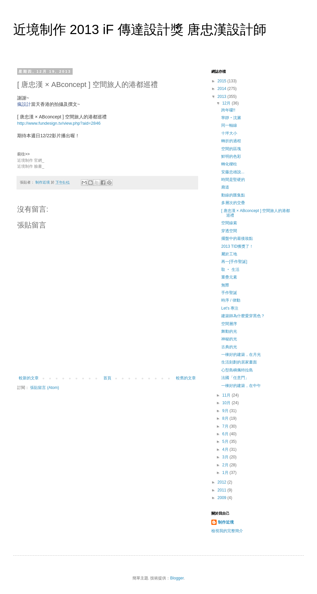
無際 (225, 285)
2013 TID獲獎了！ (237, 246)
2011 (223, 490)
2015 (223, 81)
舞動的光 (229, 331)
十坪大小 (229, 133)
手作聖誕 (229, 292)
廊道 (225, 187)
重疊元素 (229, 277)
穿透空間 (229, 231)
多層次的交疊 (233, 202)
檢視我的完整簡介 (227, 531)
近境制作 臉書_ (30, 166)
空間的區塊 (231, 149)
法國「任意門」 (235, 377)
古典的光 (229, 347)
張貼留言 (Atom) (44, 387)
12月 (227, 103)
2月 (225, 465)
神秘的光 (229, 339)
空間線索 (229, 223)
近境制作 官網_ (30, 160)
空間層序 (229, 323)
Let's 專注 (229, 308)
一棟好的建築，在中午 (241, 385)
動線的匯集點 (233, 195)
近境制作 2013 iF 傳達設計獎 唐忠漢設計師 (139, 29)
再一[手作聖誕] (234, 261)
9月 (225, 410)
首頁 (107, 378)
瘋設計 (24, 104)
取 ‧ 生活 (230, 269)
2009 (223, 497)
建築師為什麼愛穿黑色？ (243, 316)
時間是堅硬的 (233, 179)
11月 (227, 395)
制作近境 (226, 522)
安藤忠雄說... (232, 172)
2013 (223, 96)
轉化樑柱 (229, 164)
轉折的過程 (231, 141)
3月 (225, 457)
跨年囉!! (228, 110)
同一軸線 (229, 125)
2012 (223, 482)
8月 (225, 418)
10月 (227, 403)
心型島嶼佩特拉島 (237, 370)
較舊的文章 (186, 378)
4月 (225, 449)
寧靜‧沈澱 (231, 117)
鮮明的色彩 (231, 156)
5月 (225, 441)
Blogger (177, 578)
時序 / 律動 (230, 300)
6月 (225, 434)
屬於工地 (229, 254)
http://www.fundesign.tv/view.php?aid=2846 (59, 123)
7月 (225, 426)
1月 (225, 472)
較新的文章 (29, 378)
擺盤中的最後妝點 (237, 238)
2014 (223, 88)
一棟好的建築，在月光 (241, 354)
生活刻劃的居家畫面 (239, 362)
